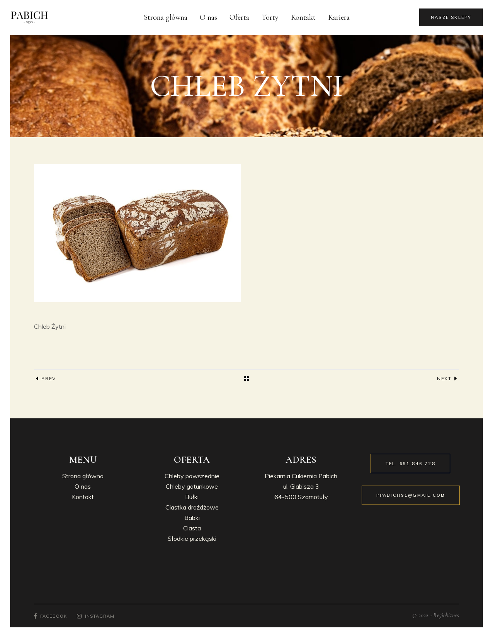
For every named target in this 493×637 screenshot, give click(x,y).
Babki (192, 517)
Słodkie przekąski (192, 538)
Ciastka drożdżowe (192, 507)
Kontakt (83, 497)
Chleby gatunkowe (192, 486)
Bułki (192, 497)
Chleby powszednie (192, 476)
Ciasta (192, 528)
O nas (83, 486)
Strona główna (83, 476)
